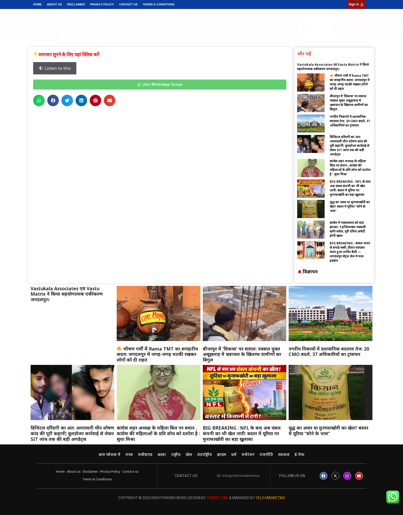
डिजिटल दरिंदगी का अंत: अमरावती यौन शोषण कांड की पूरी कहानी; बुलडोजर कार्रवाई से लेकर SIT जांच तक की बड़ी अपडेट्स (349, 146)
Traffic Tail (217, 498)
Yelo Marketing (270, 498)
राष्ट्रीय (150, 28)
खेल (163, 28)
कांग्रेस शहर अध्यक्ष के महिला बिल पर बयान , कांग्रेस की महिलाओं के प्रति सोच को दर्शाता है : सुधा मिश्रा (350, 167)
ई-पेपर (272, 28)
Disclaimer (76, 4)
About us (54, 4)
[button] (365, 29)
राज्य (104, 28)
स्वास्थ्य (256, 28)
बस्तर (137, 28)
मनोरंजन (221, 28)
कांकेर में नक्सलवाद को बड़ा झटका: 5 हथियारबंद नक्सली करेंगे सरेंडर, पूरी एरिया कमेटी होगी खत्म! (348, 229)
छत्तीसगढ (120, 28)
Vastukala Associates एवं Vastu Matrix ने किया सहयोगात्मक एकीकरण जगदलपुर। (333, 66)
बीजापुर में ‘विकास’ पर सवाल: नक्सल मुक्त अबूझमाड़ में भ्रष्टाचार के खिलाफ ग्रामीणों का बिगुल (349, 102)
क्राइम (195, 28)
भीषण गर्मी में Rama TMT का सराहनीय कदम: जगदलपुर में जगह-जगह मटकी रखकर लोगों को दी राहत (350, 82)
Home (37, 4)
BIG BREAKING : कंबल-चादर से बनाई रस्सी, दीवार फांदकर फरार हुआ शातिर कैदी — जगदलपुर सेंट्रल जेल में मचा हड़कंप (350, 252)
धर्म (207, 28)
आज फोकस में (84, 28)
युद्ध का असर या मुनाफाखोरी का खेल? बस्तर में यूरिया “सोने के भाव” (350, 206)
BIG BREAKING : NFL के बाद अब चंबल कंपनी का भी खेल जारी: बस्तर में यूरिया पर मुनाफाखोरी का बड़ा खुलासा (350, 188)
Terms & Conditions (159, 4)
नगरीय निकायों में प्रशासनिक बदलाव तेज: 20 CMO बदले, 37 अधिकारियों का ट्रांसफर (350, 121)
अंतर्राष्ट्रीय (178, 28)
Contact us (128, 4)
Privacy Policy (102, 4)
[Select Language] (316, 28)
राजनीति (239, 28)
